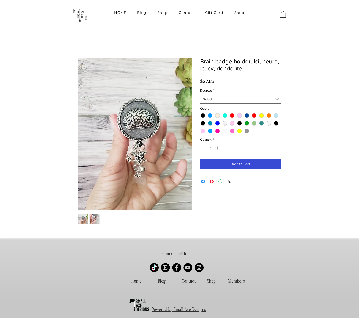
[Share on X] (229, 181)
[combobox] (240, 99)
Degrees (207, 90)
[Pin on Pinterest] (212, 181)
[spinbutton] (211, 148)
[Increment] (217, 148)
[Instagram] (199, 267)
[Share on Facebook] (203, 181)
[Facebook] (176, 267)
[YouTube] (187, 267)
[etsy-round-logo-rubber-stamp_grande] (165, 267)
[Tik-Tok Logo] (154, 267)
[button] (283, 14)
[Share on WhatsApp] (220, 181)
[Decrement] (204, 148)
